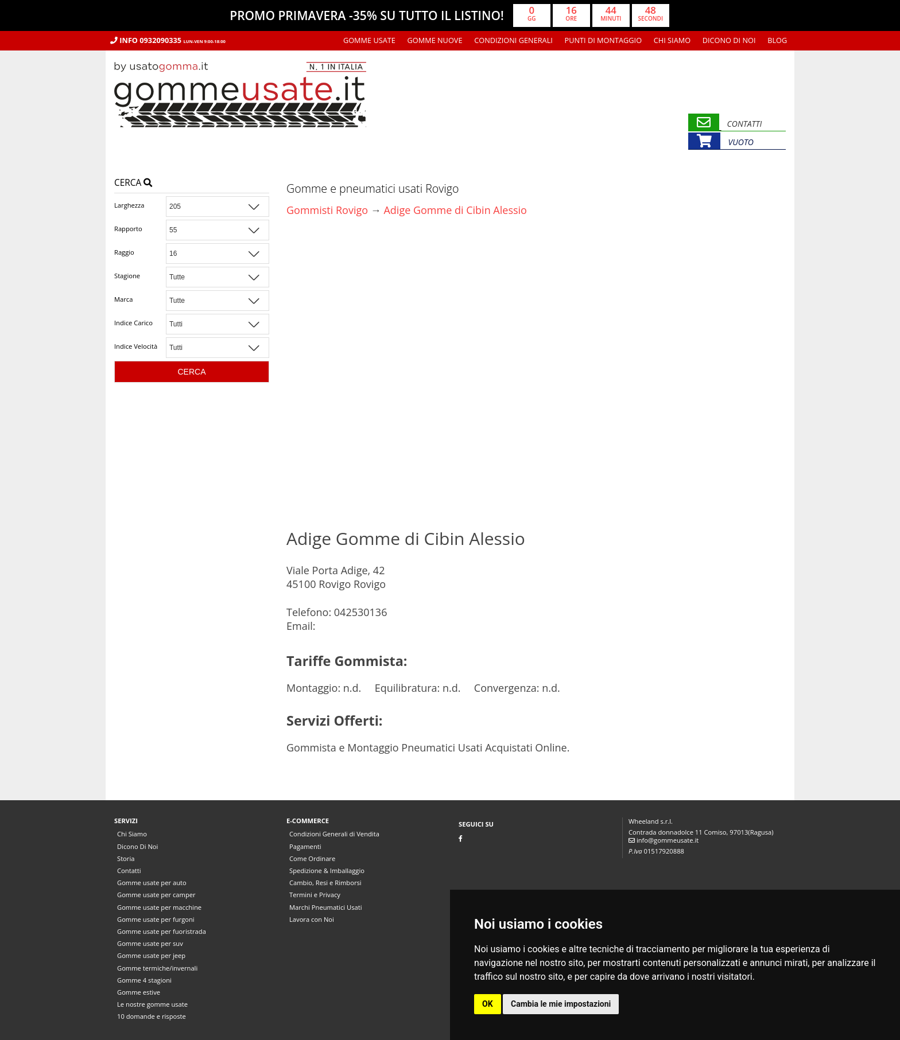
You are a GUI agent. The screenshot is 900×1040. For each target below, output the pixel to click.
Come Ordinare (312, 858)
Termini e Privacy (314, 894)
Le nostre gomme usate (152, 1004)
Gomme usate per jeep (151, 955)
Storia (125, 858)
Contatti (129, 870)
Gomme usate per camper (156, 894)
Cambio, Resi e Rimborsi (325, 882)
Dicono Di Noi (729, 40)
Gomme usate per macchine (159, 907)
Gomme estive (138, 992)
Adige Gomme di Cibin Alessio (454, 210)
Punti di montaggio (603, 40)
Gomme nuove (435, 40)
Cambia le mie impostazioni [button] (561, 1003)
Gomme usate (369, 40)
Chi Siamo (672, 40)
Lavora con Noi (311, 919)
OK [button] (487, 1003)
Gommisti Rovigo (327, 210)
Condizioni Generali (513, 40)
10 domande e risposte (151, 1016)
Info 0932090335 (168, 40)
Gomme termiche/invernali (157, 968)
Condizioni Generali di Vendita (334, 833)
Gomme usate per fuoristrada (161, 931)
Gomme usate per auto (152, 882)
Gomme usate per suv (150, 943)
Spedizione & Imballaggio (326, 870)
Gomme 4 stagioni (144, 980)
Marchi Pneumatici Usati (325, 907)
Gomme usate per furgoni (156, 919)
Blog (777, 40)
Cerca (133, 183)
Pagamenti (305, 846)
